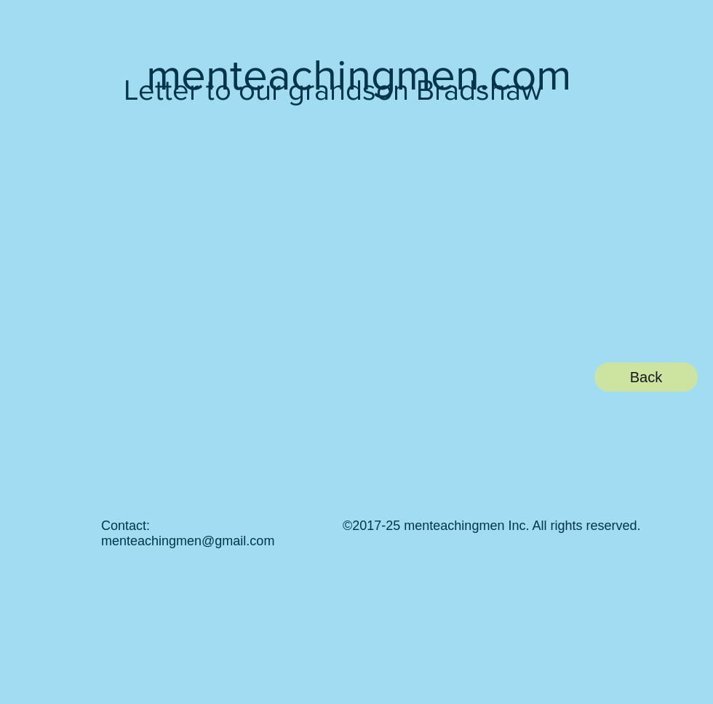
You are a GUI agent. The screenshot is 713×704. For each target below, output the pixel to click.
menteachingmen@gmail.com (187, 541)
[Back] (646, 377)
